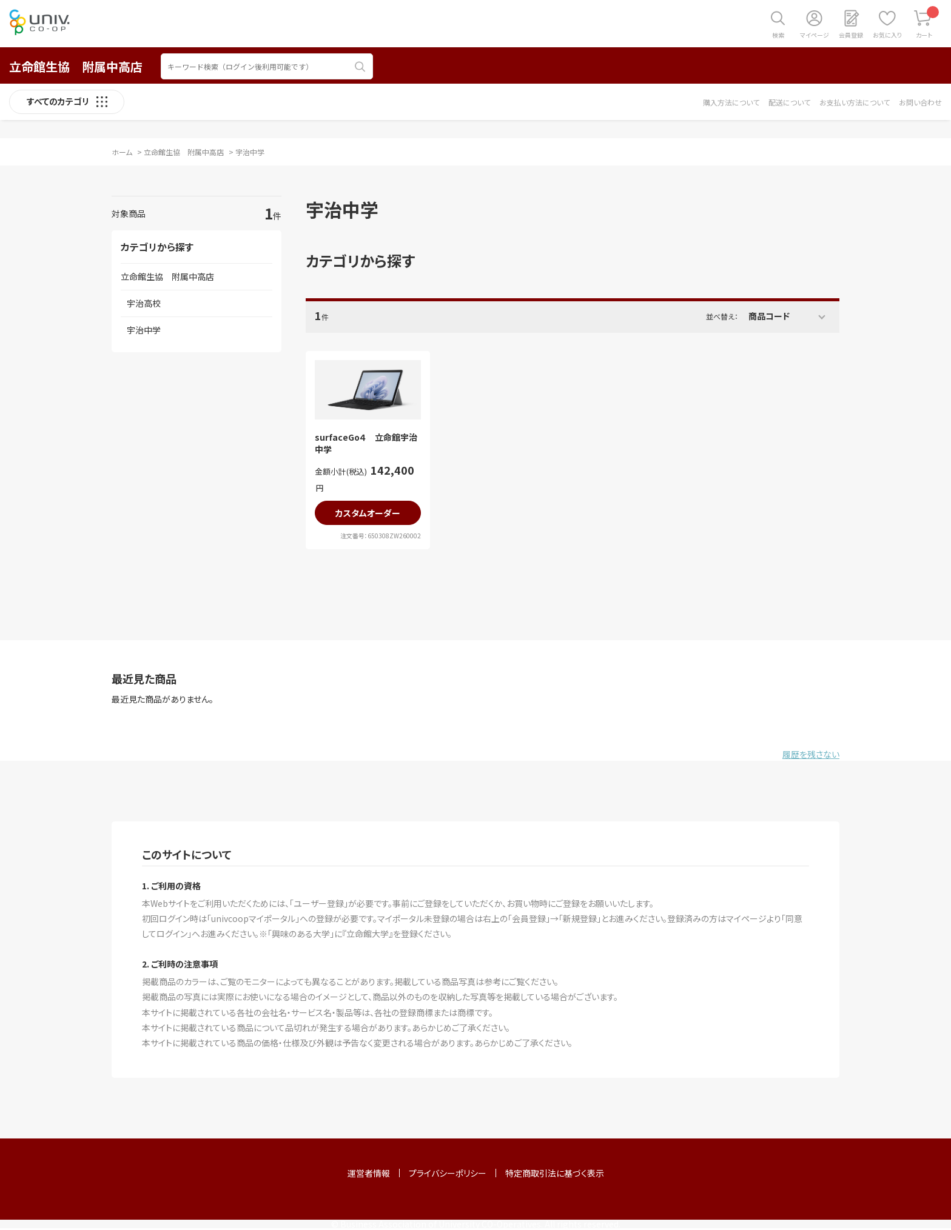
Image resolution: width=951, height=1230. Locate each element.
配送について (789, 102)
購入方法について (731, 102)
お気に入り (887, 34)
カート (927, 22)
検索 (778, 34)
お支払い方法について (854, 102)
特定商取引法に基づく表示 (554, 1173)
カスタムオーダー (367, 513)
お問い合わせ (920, 102)
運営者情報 (369, 1173)
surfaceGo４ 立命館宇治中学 (366, 443)
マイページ (814, 34)
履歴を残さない (810, 754)
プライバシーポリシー (447, 1173)
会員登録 (851, 34)
